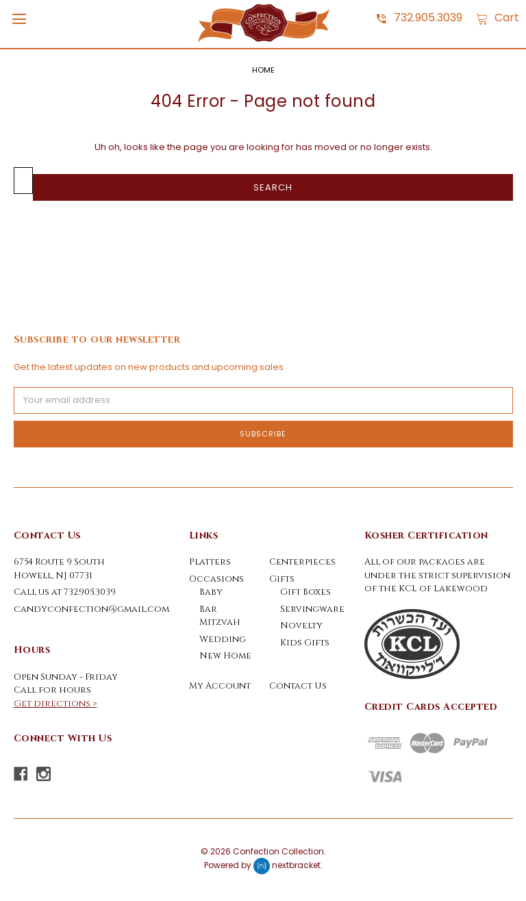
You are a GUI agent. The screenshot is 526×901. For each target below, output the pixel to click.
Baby (211, 592)
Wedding (222, 639)
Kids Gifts (304, 643)
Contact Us (298, 686)
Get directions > (55, 704)
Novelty (301, 625)
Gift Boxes (305, 592)
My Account (220, 686)
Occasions (216, 579)
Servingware (312, 609)
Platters (210, 562)
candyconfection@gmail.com (91, 609)
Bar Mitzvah (219, 616)
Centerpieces (302, 562)
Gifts (282, 579)
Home (263, 69)
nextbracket (296, 866)
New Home (225, 656)
